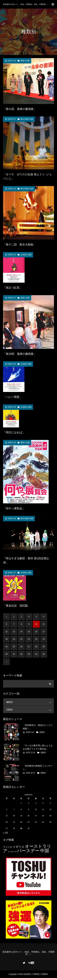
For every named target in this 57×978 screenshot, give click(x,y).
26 (21, 647)
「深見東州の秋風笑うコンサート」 (38, 767)
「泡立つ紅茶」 (12, 287)
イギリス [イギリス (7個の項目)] (18, 846)
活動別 (30, 709)
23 (44, 639)
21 (29, 639)
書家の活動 (25, 442)
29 (44, 647)
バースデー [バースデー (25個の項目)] (28, 850)
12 (6, 632)
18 (6, 639)
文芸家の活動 (26, 255)
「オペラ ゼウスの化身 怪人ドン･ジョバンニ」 (27, 176)
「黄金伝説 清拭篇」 (16, 605)
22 (36, 639)
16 (36, 632)
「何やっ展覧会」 (14, 508)
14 (21, 632)
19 (14, 639)
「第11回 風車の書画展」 (19, 109)
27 (29, 647)
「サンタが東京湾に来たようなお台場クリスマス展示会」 (38, 747)
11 (44, 624)
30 (6, 654)
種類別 (30, 702)
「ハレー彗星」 (12, 397)
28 (36, 647)
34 (36, 654)
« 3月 (5, 833)
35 (44, 654)
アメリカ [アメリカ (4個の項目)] (7, 847)
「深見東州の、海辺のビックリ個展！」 (38, 727)
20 (21, 639)
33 (29, 654)
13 (14, 632)
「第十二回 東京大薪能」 (19, 244)
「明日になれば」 (14, 432)
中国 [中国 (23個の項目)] (44, 850)
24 (6, 647)
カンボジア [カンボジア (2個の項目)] (12, 852)
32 (21, 654)
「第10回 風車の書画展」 (19, 353)
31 (14, 654)
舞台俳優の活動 (27, 119)
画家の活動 (25, 61)
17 (44, 632)
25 (14, 647)
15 (29, 632)
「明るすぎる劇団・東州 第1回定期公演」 (26, 560)
